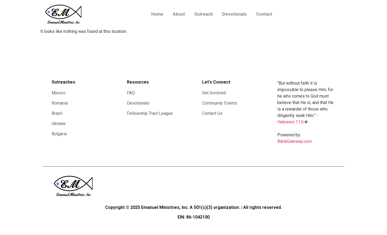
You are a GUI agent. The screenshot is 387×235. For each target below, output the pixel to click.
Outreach (203, 14)
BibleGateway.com (294, 141)
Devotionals (234, 14)
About (179, 14)
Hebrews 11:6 (290, 122)
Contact (264, 14)
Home (157, 14)
